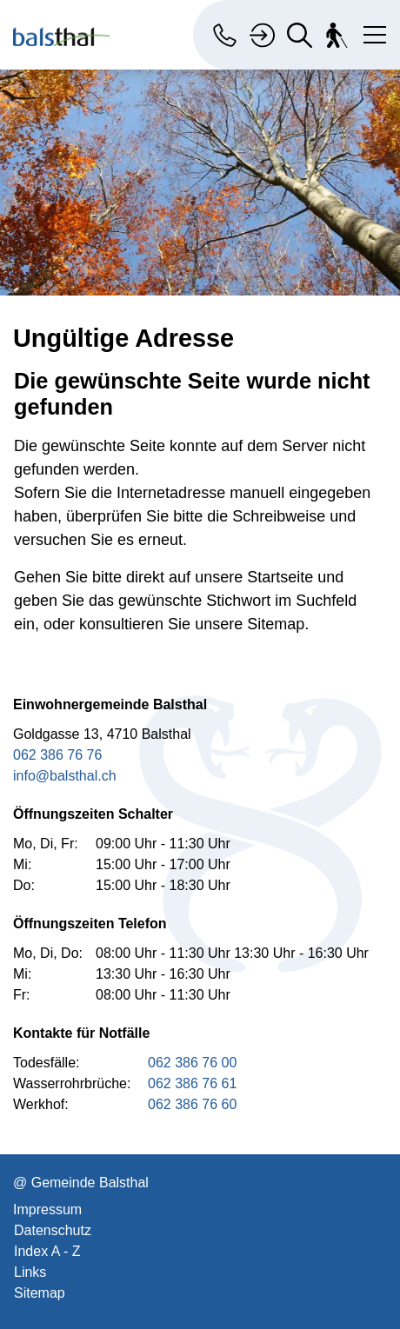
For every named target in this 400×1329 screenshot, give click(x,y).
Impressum (47, 1209)
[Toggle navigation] (371, 31)
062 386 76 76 (57, 755)
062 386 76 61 (192, 1083)
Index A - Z (47, 1251)
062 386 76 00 (192, 1062)
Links (30, 1272)
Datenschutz (52, 1230)
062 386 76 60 (192, 1104)
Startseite (280, 577)
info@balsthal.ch (65, 775)
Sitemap (39, 1293)
